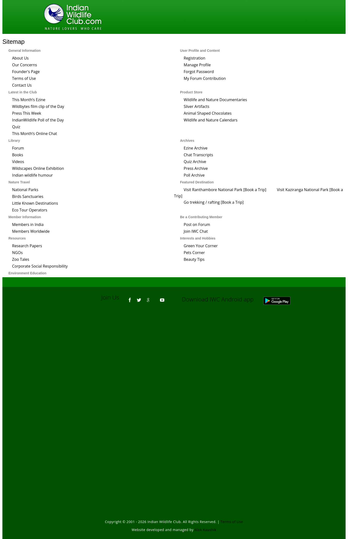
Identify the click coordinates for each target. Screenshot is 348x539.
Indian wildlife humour (32, 175)
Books (17, 154)
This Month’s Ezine (28, 99)
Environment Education (27, 273)
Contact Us (22, 85)
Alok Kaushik (205, 529)
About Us (20, 58)
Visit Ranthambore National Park (213, 189)
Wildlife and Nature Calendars (211, 120)
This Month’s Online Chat (34, 133)
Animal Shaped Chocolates (208, 113)
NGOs (17, 252)
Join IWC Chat (196, 231)
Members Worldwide (31, 231)
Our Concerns (24, 64)
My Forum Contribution (205, 78)
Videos (18, 161)
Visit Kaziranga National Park (302, 189)
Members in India (28, 224)
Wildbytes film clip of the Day (38, 106)
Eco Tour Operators (29, 210)
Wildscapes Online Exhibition (38, 168)
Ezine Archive (196, 148)
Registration (194, 58)
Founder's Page (26, 71)
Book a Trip (255, 189)
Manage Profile (197, 64)
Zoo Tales (20, 259)
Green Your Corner (201, 245)
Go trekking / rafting (202, 202)
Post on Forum (197, 224)
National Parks (25, 189)
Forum (18, 148)
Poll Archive (194, 175)
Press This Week (26, 113)
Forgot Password (199, 71)
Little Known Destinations (35, 203)
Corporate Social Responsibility (40, 266)
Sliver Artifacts (196, 106)
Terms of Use (24, 78)
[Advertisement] (174, 374)
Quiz (16, 126)
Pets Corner (194, 252)
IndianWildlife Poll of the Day (38, 120)
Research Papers (27, 245)
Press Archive (196, 168)
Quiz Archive (195, 161)
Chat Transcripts (198, 154)
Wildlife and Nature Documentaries (215, 99)
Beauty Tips (194, 259)
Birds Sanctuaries (27, 196)
